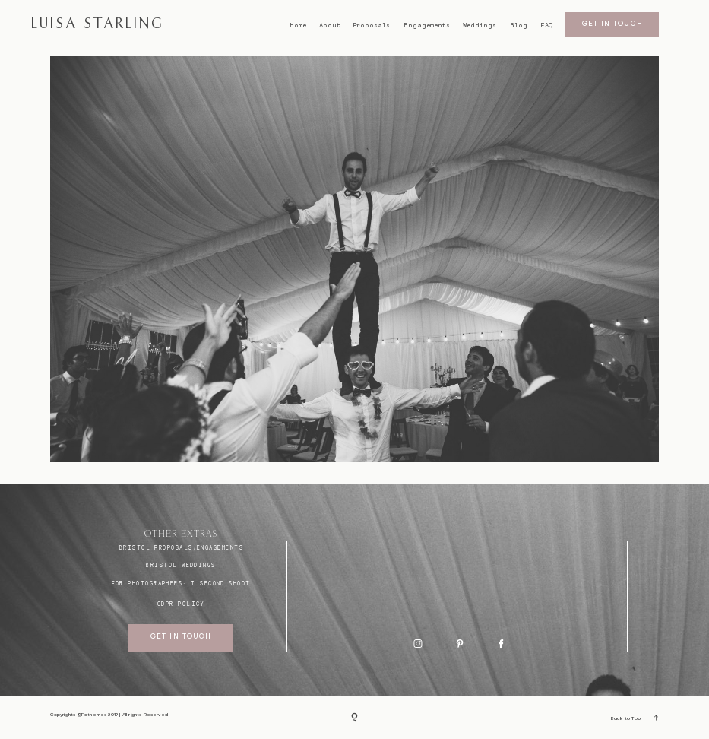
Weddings (479, 25)
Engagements (427, 25)
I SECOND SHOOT (220, 583)
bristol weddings (180, 565)
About (329, 25)
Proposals (371, 25)
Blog (518, 25)
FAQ (546, 25)
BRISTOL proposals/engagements (181, 547)
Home (298, 25)
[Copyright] (354, 718)
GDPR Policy (181, 604)
